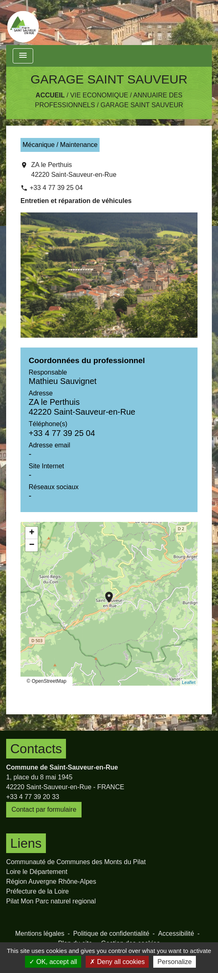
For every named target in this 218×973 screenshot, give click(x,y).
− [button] (31, 545)
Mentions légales (39, 933)
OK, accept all (53, 961)
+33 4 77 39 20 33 (32, 796)
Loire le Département (36, 871)
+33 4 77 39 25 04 (56, 187)
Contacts (36, 748)
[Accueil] (23, 22)
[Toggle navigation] (23, 55)
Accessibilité (176, 933)
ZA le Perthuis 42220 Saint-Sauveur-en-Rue (73, 169)
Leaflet (188, 682)
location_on (104, 593)
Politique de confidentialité (111, 933)
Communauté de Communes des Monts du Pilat (76, 861)
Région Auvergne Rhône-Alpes (51, 881)
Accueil (50, 95)
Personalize (174, 961)
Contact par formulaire (43, 809)
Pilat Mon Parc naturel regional (51, 901)
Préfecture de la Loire (37, 891)
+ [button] (31, 533)
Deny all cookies (117, 961)
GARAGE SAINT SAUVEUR (141, 105)
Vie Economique (99, 95)
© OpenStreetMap (46, 681)
